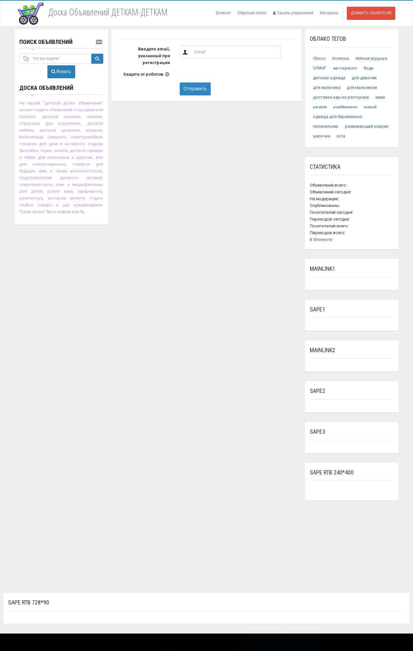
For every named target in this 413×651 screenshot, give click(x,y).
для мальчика (326, 87)
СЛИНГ (320, 68)
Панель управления (293, 13)
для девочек (364, 77)
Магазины (329, 13)
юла (341, 136)
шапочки (321, 136)
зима (380, 97)
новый (370, 106)
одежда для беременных (337, 116)
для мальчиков (362, 87)
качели (320, 106)
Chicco (319, 58)
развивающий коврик (366, 126)
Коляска (340, 58)
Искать (61, 71)
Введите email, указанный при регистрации (154, 56)
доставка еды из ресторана (341, 97)
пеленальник (325, 126)
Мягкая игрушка (371, 58)
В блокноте (321, 239)
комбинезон (345, 106)
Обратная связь (252, 13)
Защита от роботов (146, 74)
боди (368, 68)
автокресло (345, 68)
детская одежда (329, 77)
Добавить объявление (371, 13)
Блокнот (223, 13)
